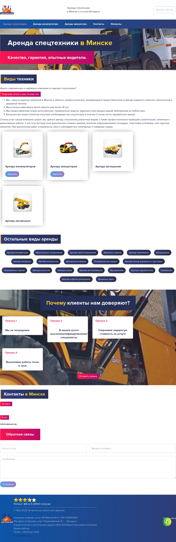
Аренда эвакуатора (76, 24)
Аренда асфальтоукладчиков (76, 279)
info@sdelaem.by (8, 424)
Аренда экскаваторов (17, 252)
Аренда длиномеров (76, 261)
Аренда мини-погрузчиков (83, 252)
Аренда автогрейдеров (91, 270)
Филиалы (116, 24)
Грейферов (166, 270)
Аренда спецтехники (14, 24)
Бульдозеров (162, 252)
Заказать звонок (165, 9)
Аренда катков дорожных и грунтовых (143, 261)
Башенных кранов (112, 252)
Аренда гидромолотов (142, 270)
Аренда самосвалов (138, 252)
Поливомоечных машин (105, 261)
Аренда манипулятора (45, 24)
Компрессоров (65, 270)
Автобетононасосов (48, 261)
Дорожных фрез (106, 279)
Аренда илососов (41, 270)
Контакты (98, 24)
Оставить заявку (88, 376)
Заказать (12, 174)
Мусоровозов (116, 270)
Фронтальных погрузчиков (49, 252)
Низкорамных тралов (14, 270)
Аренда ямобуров (22, 261)
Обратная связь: (20, 434)
